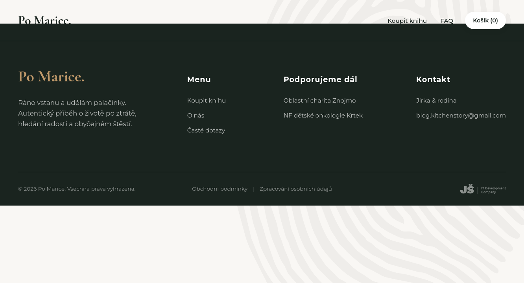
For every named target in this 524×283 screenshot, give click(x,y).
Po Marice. (44, 20)
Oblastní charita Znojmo (320, 100)
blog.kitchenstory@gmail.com (461, 115)
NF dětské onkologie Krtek (323, 115)
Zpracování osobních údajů (296, 189)
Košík (485, 20)
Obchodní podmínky (219, 189)
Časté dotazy (206, 130)
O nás (195, 115)
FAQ (446, 20)
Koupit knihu (407, 20)
